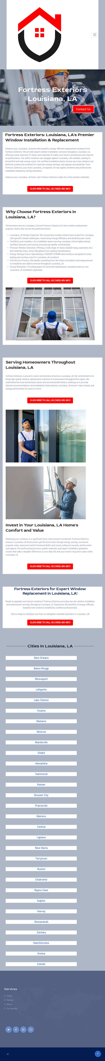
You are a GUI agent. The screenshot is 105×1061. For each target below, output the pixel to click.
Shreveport (41, 679)
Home (9, 996)
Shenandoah (41, 921)
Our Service (12, 1008)
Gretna (41, 953)
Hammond (41, 774)
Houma (41, 710)
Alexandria (41, 763)
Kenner (41, 784)
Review (10, 1000)
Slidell (41, 753)
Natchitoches (41, 943)
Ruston (41, 869)
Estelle (41, 964)
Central (41, 826)
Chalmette (41, 879)
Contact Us (83, 109)
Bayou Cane (41, 890)
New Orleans (41, 658)
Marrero (41, 816)
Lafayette (41, 689)
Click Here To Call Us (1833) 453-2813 (50, 189)
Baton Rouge (41, 668)
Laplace (41, 837)
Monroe (41, 731)
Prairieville (41, 805)
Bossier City (41, 795)
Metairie (41, 721)
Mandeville (41, 742)
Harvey (41, 911)
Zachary (41, 932)
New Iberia (41, 848)
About (9, 1004)
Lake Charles (41, 700)
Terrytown (41, 858)
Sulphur (41, 900)
